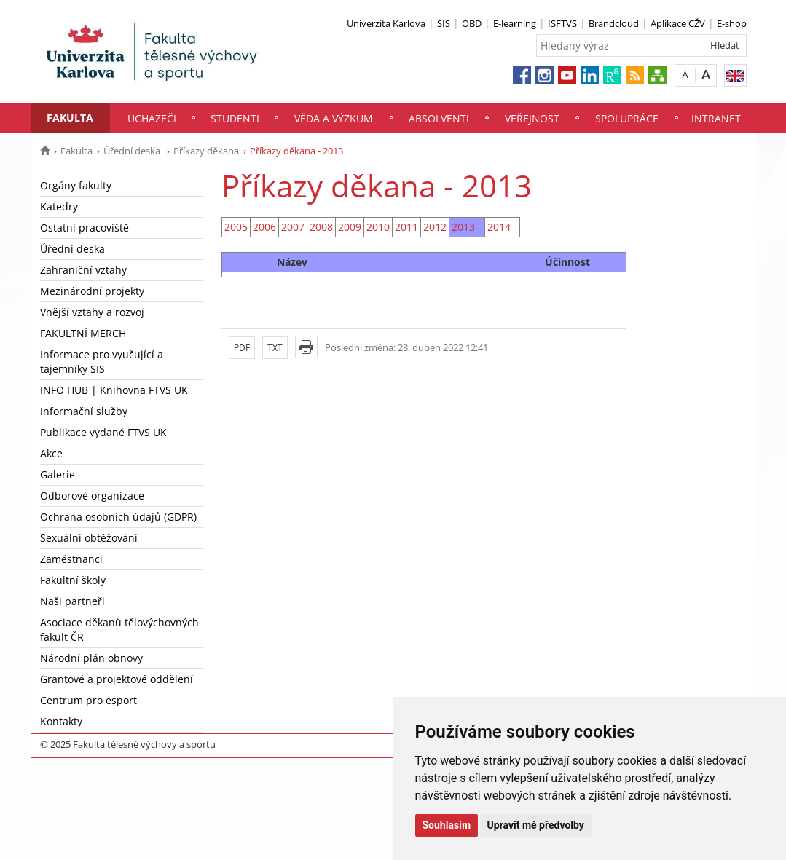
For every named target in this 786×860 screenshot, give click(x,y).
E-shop (732, 23)
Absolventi (439, 118)
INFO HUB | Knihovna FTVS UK (114, 390)
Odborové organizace (92, 495)
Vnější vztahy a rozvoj (92, 312)
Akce (51, 453)
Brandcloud (614, 23)
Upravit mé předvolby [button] (535, 825)
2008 (321, 227)
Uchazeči (151, 118)
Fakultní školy (73, 580)
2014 (499, 227)
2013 (463, 227)
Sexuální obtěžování (89, 538)
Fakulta (70, 118)
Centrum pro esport (88, 700)
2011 (406, 227)
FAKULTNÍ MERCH (83, 333)
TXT (275, 348)
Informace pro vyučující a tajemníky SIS (101, 361)
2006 (264, 227)
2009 (349, 227)
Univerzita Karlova (386, 23)
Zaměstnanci (71, 559)
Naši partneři (72, 601)
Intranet (716, 118)
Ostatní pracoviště (84, 227)
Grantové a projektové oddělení (116, 679)
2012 (435, 227)
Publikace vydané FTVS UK (103, 432)
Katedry (59, 206)
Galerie (57, 474)
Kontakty (61, 721)
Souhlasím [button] (447, 825)
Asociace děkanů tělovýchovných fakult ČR (119, 629)
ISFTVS (562, 23)
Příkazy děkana (206, 150)
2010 (378, 227)
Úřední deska (132, 150)
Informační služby (83, 411)
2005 (236, 227)
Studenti (235, 118)
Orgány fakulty (75, 185)
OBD (472, 23)
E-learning (514, 23)
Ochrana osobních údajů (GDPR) (118, 517)
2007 (292, 227)
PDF (242, 348)
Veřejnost (532, 118)
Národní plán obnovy (91, 658)
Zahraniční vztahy (83, 270)
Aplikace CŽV (678, 23)
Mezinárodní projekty (92, 291)
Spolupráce (627, 118)
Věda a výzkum (333, 118)
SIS (443, 23)
